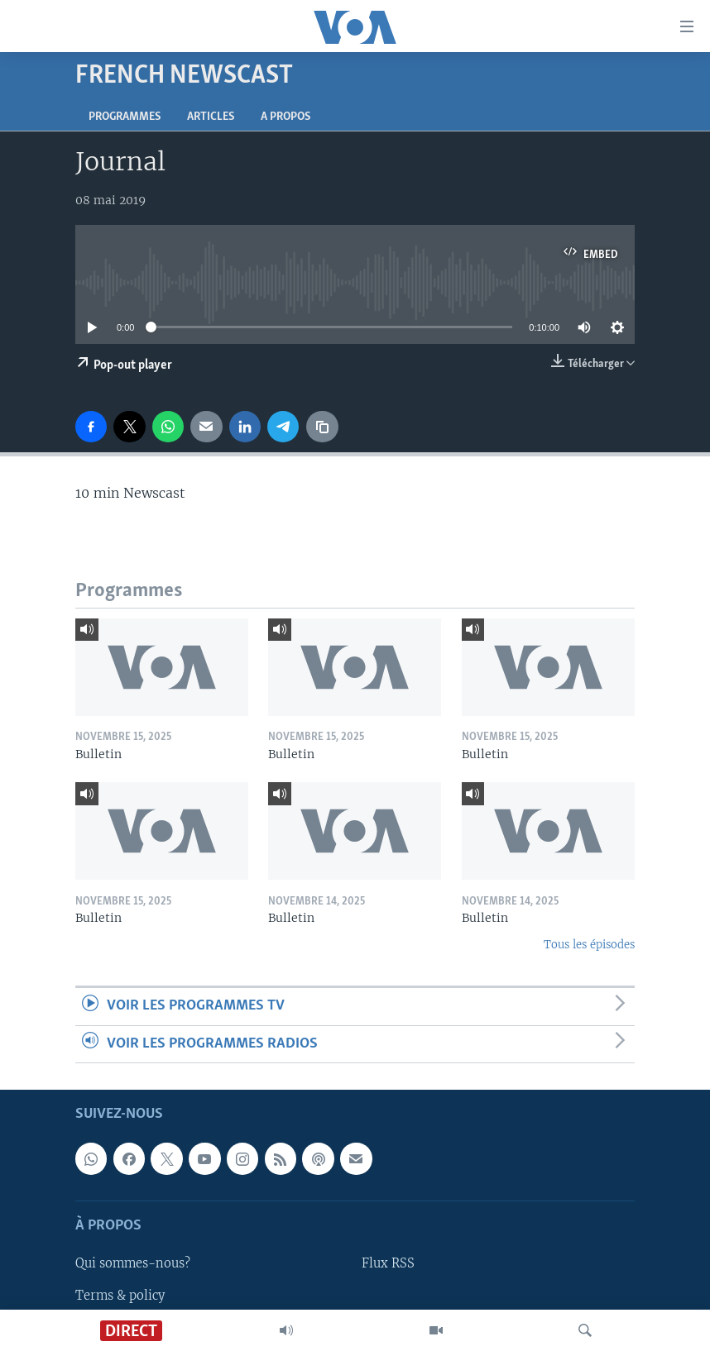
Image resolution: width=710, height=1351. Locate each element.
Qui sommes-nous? (132, 1264)
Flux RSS (388, 1264)
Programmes (125, 117)
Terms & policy (120, 1295)
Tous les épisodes (589, 945)
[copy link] (322, 426)
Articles (210, 117)
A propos (285, 117)
